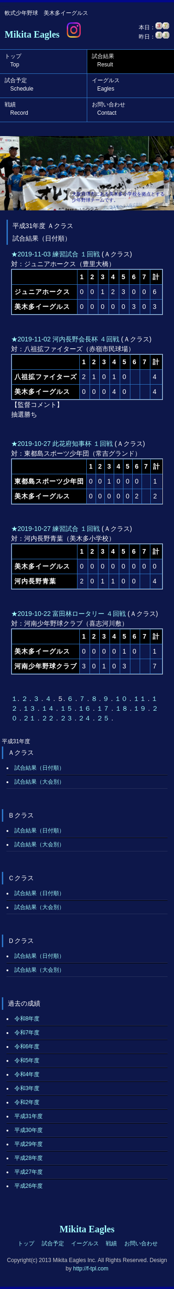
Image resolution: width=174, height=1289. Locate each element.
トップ (13, 60)
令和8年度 (27, 1018)
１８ (122, 708)
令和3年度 (27, 1088)
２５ (104, 718)
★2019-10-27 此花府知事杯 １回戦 (62, 443)
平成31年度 (28, 1116)
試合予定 (19, 84)
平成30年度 (28, 1130)
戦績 (16, 108)
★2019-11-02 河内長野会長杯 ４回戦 (65, 339)
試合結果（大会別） (39, 782)
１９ (140, 708)
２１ (30, 718)
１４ (48, 708)
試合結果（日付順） (39, 768)
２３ (67, 718)
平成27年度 (28, 1172)
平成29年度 (28, 1144)
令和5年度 (27, 1060)
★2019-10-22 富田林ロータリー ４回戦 (68, 613)
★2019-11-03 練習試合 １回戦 (55, 254)
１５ (67, 708)
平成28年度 (28, 1158)
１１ (140, 698)
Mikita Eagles (32, 34)
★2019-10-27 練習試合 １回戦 (55, 528)
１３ (30, 708)
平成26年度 (28, 1186)
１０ (122, 698)
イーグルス (106, 84)
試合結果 (103, 60)
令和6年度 (27, 1046)
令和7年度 (27, 1032)
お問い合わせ (108, 108)
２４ (85, 718)
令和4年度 (27, 1074)
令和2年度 (27, 1102)
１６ (85, 708)
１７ (104, 708)
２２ (48, 718)
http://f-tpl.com (90, 1268)
